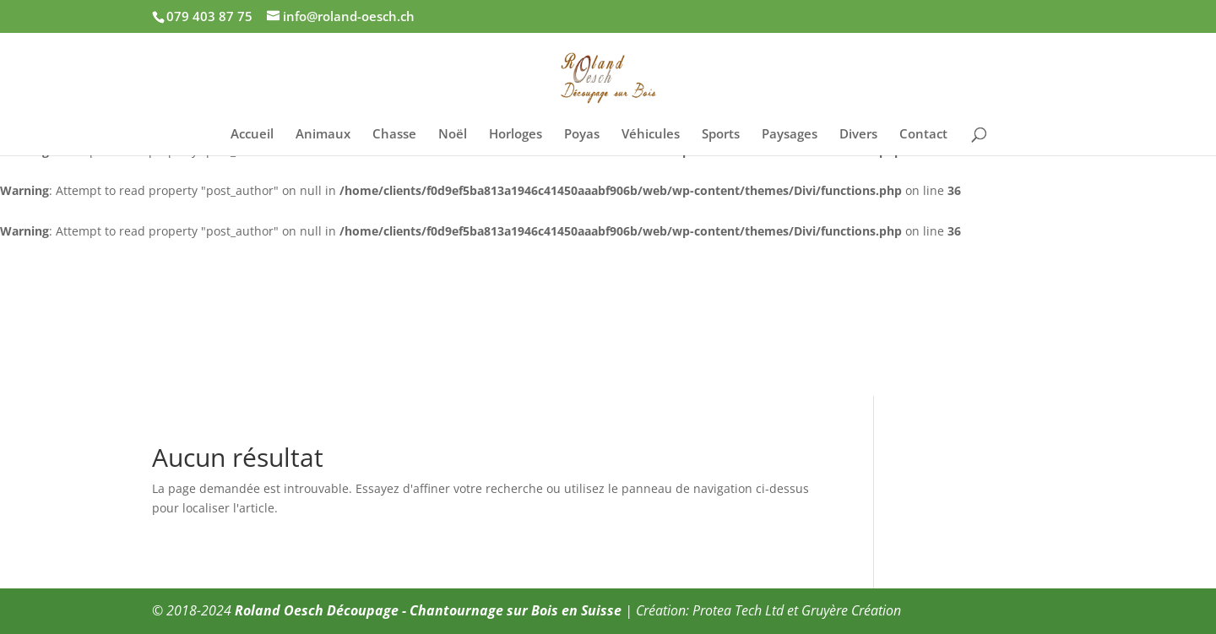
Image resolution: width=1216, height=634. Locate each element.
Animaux (323, 134)
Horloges (515, 134)
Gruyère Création (851, 610)
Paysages (789, 134)
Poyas (582, 134)
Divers (858, 134)
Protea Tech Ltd (738, 610)
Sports (721, 134)
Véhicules (651, 134)
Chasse (394, 134)
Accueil (252, 134)
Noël (452, 134)
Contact (923, 134)
